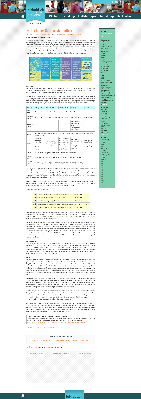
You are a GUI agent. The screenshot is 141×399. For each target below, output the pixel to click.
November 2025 (105, 139)
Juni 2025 (103, 144)
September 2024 (105, 154)
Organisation (104, 48)
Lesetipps (103, 72)
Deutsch (39, 23)
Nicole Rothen (104, 123)
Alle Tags (104, 104)
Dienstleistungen (107, 16)
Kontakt (92, 384)
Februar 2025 (104, 148)
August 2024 (104, 156)
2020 (102, 169)
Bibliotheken (83, 16)
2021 (102, 167)
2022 (102, 165)
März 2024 (104, 161)
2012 (102, 184)
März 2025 (104, 146)
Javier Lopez (104, 109)
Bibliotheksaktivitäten (59, 34)
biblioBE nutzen (124, 16)
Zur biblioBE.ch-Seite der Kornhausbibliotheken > (42, 331)
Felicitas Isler (104, 113)
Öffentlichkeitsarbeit (106, 64)
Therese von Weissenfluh (104, 119)
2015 (102, 178)
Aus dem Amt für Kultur (105, 42)
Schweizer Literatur (106, 97)
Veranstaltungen (105, 80)
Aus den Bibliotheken (46, 34)
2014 (102, 180)
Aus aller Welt (104, 68)
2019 (102, 171)
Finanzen (103, 57)
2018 (102, 172)
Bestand (103, 53)
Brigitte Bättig (104, 132)
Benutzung (37, 34)
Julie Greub (104, 121)
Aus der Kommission (106, 45)
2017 (102, 174)
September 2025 (105, 141)
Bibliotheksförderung (106, 87)
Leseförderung (105, 66)
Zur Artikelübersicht (61, 357)
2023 (102, 163)
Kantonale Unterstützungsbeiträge (107, 100)
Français (32, 23)
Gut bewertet (105, 37)
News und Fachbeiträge (64, 16)
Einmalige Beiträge (77, 34)
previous (27, 357)
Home (50, 16)
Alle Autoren (105, 134)
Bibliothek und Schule (106, 82)
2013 (102, 182)
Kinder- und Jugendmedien (104, 84)
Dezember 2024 (105, 150)
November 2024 (105, 152)
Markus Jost (104, 130)
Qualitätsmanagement (107, 61)
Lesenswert (105, 35)
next (94, 357)
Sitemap (92, 388)
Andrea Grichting (105, 116)
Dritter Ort (68, 34)
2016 (102, 176)
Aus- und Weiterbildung (104, 78)
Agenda (93, 16)
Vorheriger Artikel (37, 357)
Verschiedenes (104, 70)
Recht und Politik (105, 63)
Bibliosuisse (104, 102)
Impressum (93, 386)
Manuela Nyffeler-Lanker (105, 126)
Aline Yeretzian (105, 128)
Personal (103, 59)
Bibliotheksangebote (106, 94)
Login (91, 390)
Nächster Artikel (84, 357)
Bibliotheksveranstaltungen (107, 95)
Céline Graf (104, 111)
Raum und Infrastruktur (104, 51)
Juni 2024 (103, 159)
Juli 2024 (103, 157)
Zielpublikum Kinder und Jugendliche (106, 89)
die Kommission (35, 386)
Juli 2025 (103, 142)
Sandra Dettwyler (105, 115)
